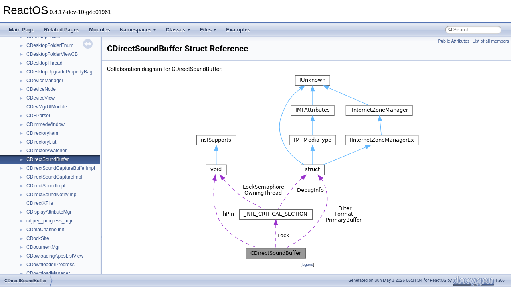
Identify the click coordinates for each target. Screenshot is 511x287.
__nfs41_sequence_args (52, 38)
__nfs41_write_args (47, 178)
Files (208, 30)
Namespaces (138, 30)
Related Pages (61, 30)
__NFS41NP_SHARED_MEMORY (63, 222)
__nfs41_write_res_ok (49, 196)
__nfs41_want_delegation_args (59, 160)
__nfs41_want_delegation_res (58, 169)
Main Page (21, 30)
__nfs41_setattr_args (48, 82)
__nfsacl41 (38, 266)
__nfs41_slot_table (46, 99)
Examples (238, 30)
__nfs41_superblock (47, 108)
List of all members (491, 41)
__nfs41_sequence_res (51, 46)
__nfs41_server (42, 64)
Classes (178, 30)
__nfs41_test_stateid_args (54, 125)
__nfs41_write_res (45, 187)
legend (307, 264)
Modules (99, 30)
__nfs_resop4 (40, 248)
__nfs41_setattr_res (47, 90)
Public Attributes (453, 41)
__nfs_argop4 (40, 231)
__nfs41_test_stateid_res (53, 134)
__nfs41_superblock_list (52, 117)
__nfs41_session (44, 73)
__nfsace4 (37, 257)
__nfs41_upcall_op (46, 152)
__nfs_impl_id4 (42, 239)
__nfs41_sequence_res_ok (55, 55)
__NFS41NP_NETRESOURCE (59, 213)
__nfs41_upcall (42, 143)
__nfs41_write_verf (46, 204)
